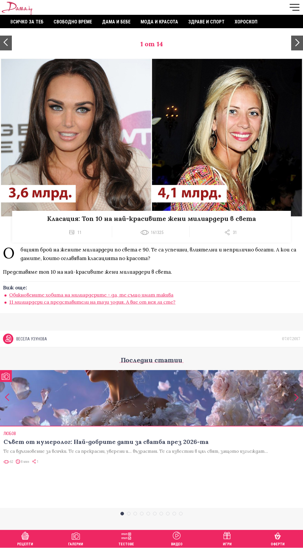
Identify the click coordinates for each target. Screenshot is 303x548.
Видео (177, 538)
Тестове (126, 538)
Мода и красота (159, 22)
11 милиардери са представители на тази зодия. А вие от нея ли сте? (92, 302)
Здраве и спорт (206, 22)
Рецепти (25, 538)
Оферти (278, 538)
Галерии (75, 538)
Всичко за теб (26, 22)
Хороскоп (246, 22)
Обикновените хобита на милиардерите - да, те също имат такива (91, 295)
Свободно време (73, 22)
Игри (227, 538)
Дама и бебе (116, 22)
